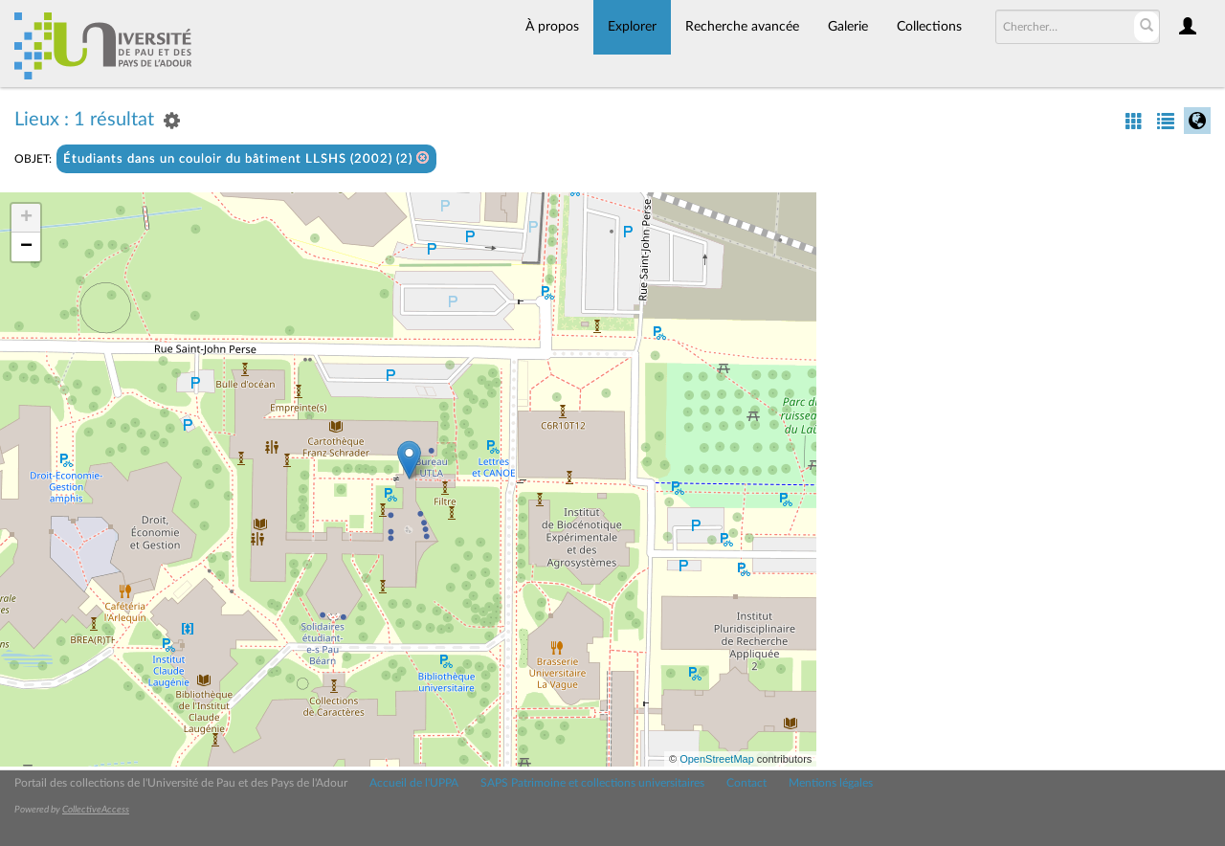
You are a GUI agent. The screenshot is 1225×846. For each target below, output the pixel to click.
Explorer (632, 26)
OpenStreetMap (716, 759)
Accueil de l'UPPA (413, 783)
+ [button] (26, 218)
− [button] (26, 247)
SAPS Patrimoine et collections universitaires (592, 783)
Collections (929, 26)
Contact (746, 783)
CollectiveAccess (95, 809)
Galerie (848, 26)
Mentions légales (831, 783)
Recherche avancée (742, 26)
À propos (552, 26)
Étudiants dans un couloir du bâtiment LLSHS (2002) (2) (246, 158)
